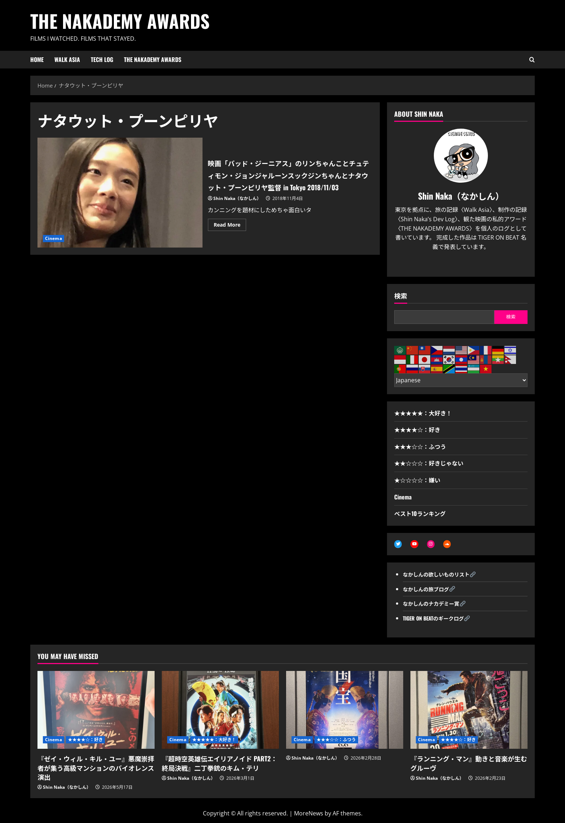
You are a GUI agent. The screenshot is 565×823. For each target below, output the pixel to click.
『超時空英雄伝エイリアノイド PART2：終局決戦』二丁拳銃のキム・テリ (219, 764)
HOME (37, 59)
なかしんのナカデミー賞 (434, 604)
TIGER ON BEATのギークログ (437, 619)
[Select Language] (461, 380)
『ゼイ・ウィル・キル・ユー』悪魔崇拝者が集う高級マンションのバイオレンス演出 (95, 768)
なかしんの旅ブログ (429, 589)
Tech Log (102, 59)
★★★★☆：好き (417, 429)
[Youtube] (467, 264)
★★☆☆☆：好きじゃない (428, 463)
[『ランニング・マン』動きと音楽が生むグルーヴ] (469, 711)
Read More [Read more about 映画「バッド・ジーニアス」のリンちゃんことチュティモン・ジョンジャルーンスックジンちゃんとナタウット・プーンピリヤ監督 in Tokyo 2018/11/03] (230, 232)
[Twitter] (454, 264)
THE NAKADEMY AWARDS (120, 20)
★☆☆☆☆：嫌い (417, 480)
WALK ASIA (67, 59)
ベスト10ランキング (420, 513)
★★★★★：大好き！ (423, 413)
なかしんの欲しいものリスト (440, 575)
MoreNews (308, 814)
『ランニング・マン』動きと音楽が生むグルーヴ (468, 764)
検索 (400, 295)
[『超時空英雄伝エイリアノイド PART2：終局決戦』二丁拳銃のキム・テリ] (220, 711)
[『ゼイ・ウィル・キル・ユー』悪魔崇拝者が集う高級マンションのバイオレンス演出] (96, 711)
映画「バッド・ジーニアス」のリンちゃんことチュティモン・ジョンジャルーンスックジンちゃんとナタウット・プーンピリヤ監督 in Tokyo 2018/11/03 (120, 193)
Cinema (53, 238)
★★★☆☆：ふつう (420, 446)
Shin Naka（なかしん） (237, 204)
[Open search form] (532, 60)
